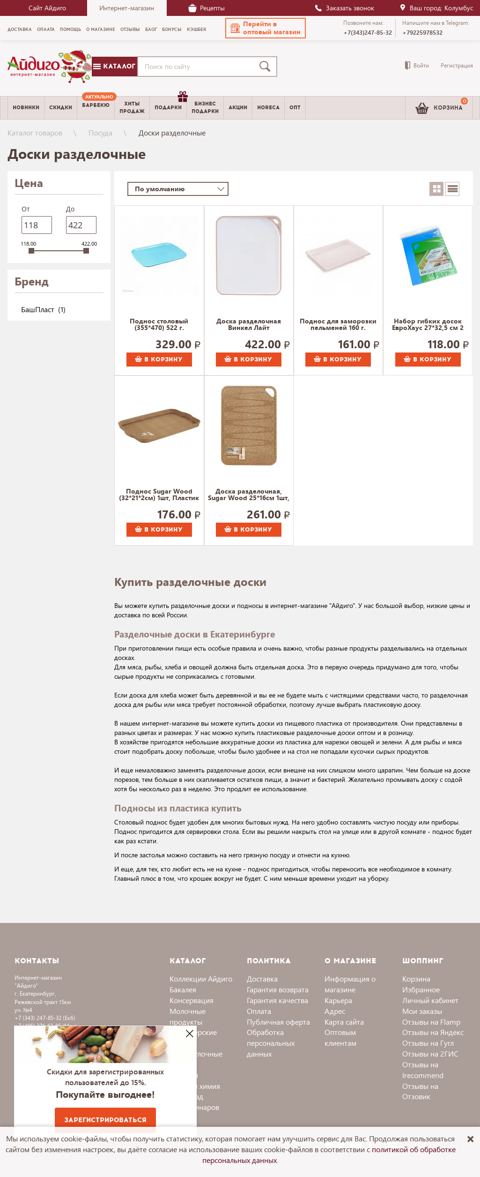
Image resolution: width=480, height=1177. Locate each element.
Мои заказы (422, 1011)
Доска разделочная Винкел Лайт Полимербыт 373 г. (248, 325)
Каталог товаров (34, 132)
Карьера (338, 1000)
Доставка (262, 978)
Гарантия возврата (278, 989)
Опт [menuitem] (295, 108)
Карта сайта (344, 1022)
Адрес (335, 1011)
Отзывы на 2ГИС (430, 1053)
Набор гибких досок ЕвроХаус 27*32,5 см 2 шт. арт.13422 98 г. (428, 325)
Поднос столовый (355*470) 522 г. (159, 325)
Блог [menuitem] (151, 29)
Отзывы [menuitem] (130, 29)
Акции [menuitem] (238, 108)
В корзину (159, 359)
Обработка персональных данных (271, 1042)
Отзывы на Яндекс (433, 1032)
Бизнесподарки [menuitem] (205, 107)
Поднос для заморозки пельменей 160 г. (338, 325)
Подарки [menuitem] (170, 104)
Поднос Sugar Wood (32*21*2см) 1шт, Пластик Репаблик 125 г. (159, 495)
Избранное (421, 989)
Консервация (192, 1000)
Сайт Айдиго (47, 7)
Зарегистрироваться (105, 1120)
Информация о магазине (350, 984)
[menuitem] (95, 108)
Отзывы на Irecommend (422, 1069)
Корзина (416, 978)
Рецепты (206, 7)
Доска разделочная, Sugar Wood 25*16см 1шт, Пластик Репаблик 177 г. (248, 495)
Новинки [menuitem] (26, 108)
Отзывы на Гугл (428, 1043)
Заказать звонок (344, 7)
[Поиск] (267, 66)
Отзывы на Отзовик (420, 1091)
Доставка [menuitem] (19, 29)
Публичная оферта (278, 1022)
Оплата (259, 1011)
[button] (265, 28)
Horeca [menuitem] (268, 108)
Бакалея (183, 989)
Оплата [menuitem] (46, 29)
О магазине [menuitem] (100, 29)
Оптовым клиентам (340, 1037)
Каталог (114, 66)
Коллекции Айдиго (201, 978)
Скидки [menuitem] (60, 108)
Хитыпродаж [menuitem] (132, 107)
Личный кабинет (430, 1000)
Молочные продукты (188, 1016)
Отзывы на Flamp (431, 1022)
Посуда (100, 132)
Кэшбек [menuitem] (197, 29)
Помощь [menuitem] (70, 29)
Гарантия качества (277, 1000)
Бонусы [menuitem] (172, 29)
